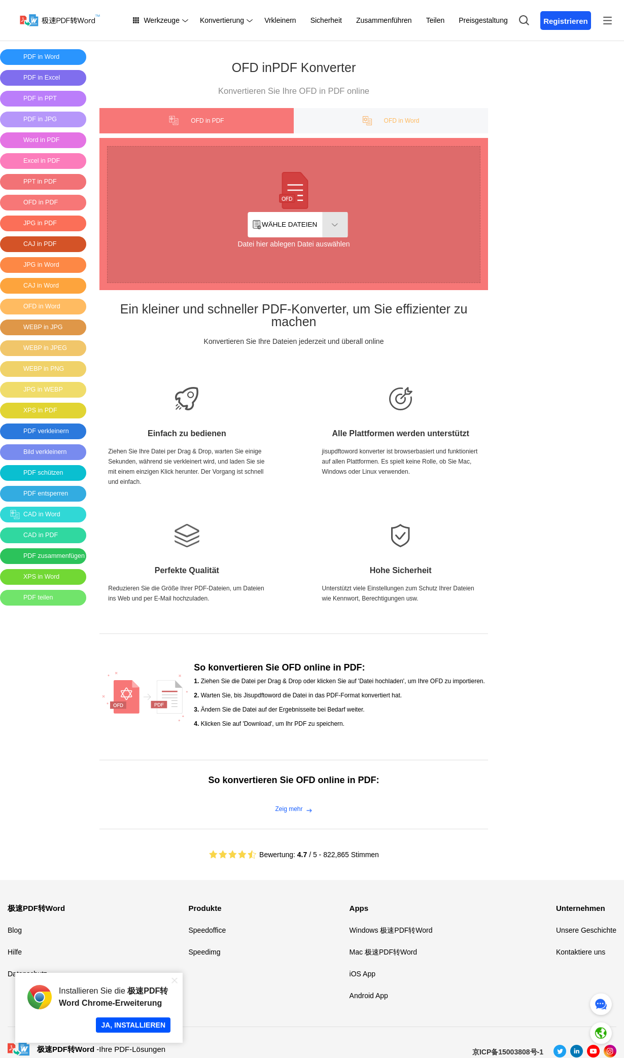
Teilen (435, 20)
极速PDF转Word (36, 908)
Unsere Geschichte (586, 930)
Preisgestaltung (483, 20)
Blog (15, 930)
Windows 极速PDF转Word (391, 930)
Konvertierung (222, 20)
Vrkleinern (280, 20)
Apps (359, 908)
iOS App (362, 974)
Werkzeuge (162, 20)
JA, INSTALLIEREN (133, 1025)
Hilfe (15, 952)
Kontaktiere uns (580, 952)
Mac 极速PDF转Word (384, 952)
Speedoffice (207, 930)
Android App (369, 996)
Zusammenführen (384, 20)
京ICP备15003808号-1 (507, 1052)
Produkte (204, 908)
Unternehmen (580, 908)
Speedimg (204, 952)
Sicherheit (326, 20)
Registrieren (565, 21)
